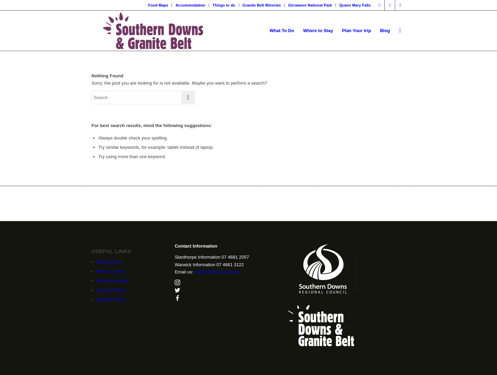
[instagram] (177, 283)
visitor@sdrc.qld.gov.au (217, 272)
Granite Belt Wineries (262, 5)
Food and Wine (111, 290)
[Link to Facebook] (379, 5)
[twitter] (177, 291)
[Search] (400, 31)
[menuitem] (158, 5)
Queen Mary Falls (355, 5)
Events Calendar (112, 280)
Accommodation (190, 5)
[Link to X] (400, 5)
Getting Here (108, 262)
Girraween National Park (310, 5)
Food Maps (158, 5)
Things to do (224, 5)
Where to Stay (110, 271)
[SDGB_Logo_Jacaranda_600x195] (153, 31)
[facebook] (177, 299)
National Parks (110, 299)
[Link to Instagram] (390, 5)
